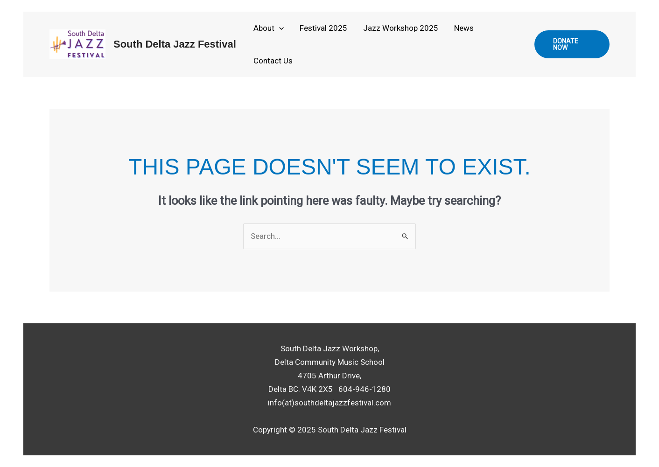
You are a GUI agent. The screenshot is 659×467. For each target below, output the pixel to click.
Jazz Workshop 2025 (400, 28)
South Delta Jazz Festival (174, 44)
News (464, 28)
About (268, 28)
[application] (279, 28)
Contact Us (273, 60)
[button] (572, 44)
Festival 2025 (323, 28)
